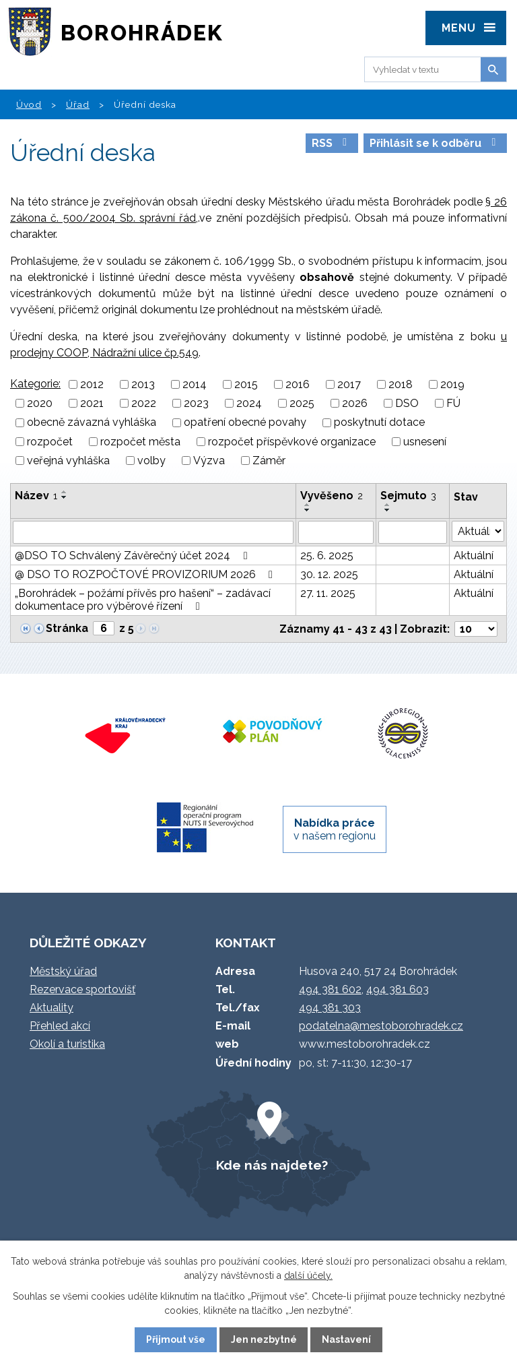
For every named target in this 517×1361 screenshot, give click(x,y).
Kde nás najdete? (272, 1165)
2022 (143, 403)
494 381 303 (330, 1007)
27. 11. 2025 (327, 593)
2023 (196, 403)
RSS (331, 143)
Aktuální (473, 555)
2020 (40, 403)
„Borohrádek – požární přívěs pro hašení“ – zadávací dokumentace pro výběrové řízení (143, 599)
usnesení (424, 441)
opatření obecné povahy (245, 422)
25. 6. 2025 (326, 555)
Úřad (78, 104)
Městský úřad (63, 971)
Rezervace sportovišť (82, 989)
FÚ (453, 403)
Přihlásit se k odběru (435, 143)
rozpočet (50, 441)
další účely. (308, 1275)
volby (151, 460)
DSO (407, 403)
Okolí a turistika (67, 1044)
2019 (452, 384)
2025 (301, 403)
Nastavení (346, 1339)
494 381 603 (397, 989)
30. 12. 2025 (329, 574)
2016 (297, 384)
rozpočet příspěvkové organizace (292, 441)
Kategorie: (35, 383)
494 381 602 (330, 989)
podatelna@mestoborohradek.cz (381, 1025)
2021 (92, 403)
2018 (400, 384)
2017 (349, 384)
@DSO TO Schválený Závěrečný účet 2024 (133, 555)
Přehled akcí (60, 1025)
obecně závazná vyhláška (91, 422)
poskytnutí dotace (379, 422)
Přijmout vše (175, 1339)
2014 (194, 384)
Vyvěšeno (331, 495)
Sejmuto (408, 495)
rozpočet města (140, 441)
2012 (92, 384)
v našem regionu (335, 829)
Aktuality (51, 1007)
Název (36, 495)
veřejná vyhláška (68, 460)
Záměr (268, 460)
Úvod (29, 104)
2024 (249, 403)
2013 (143, 384)
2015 (246, 384)
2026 (355, 403)
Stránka (67, 628)
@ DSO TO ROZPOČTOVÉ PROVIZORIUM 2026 (146, 574)
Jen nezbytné (264, 1339)
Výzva (209, 460)
